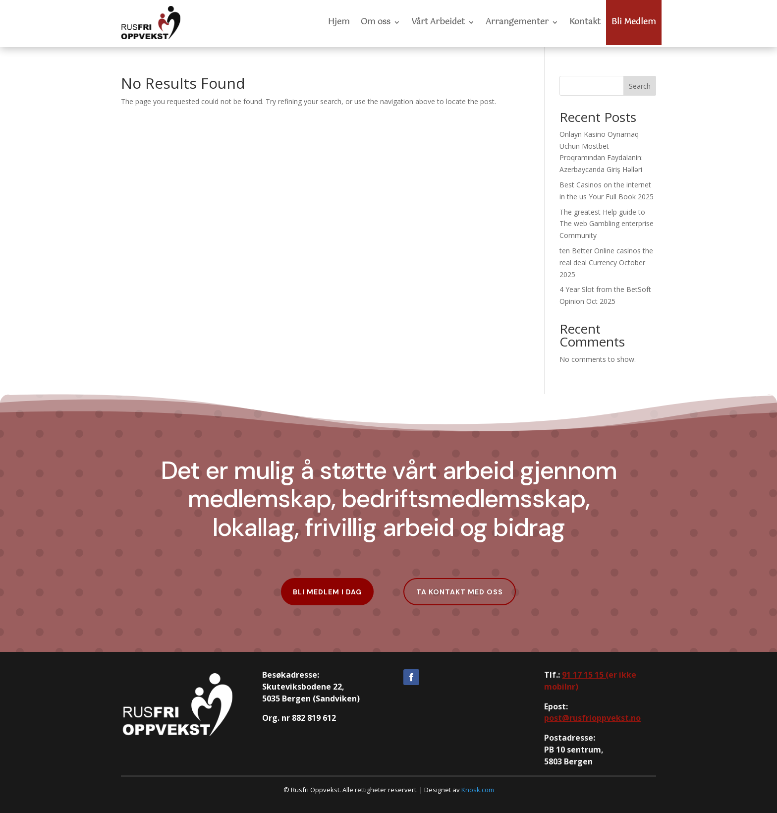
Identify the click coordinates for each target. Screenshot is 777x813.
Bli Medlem (633, 22)
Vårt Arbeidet (438, 22)
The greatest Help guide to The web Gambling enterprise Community (606, 223)
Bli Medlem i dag (327, 591)
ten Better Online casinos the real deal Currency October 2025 (606, 262)
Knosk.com (477, 789)
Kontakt (585, 22)
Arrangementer (517, 22)
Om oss (375, 22)
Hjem (339, 22)
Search (640, 86)
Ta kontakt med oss (459, 591)
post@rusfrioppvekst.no (592, 717)
